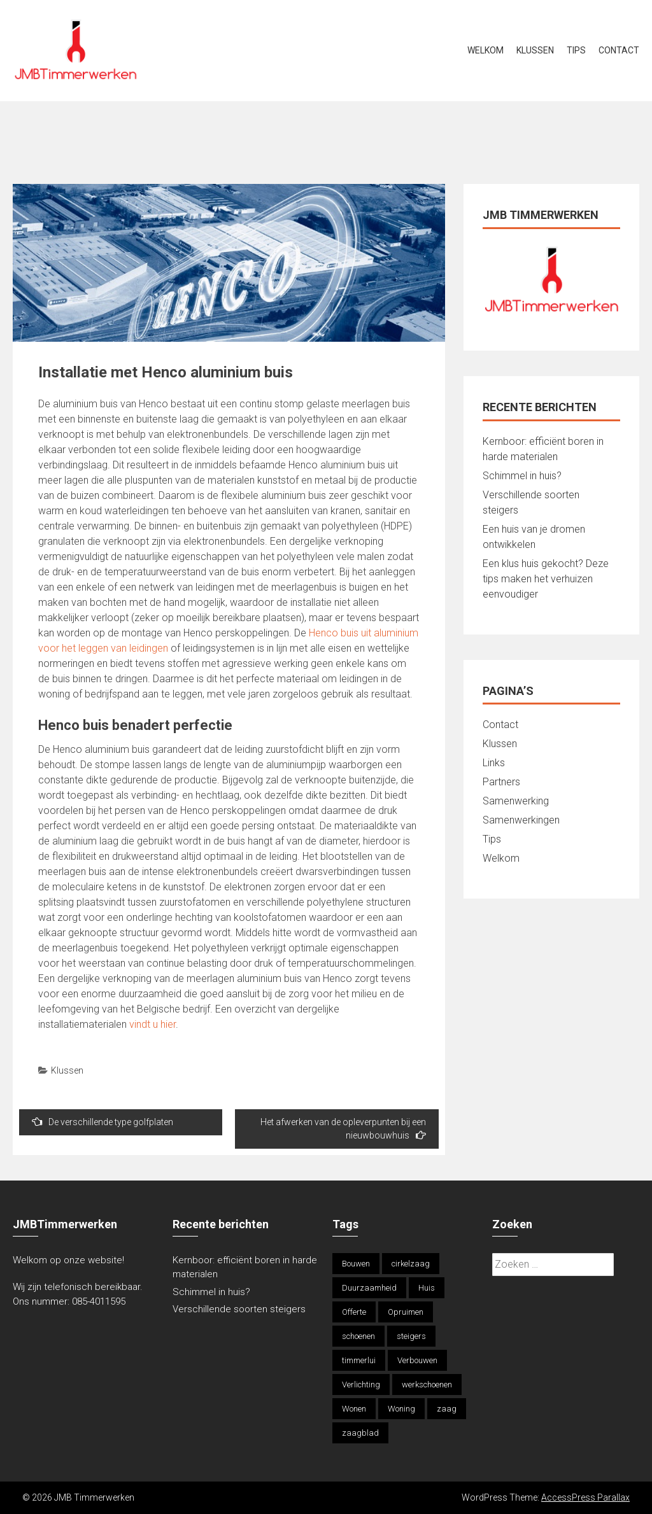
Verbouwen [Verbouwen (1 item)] (417, 1360)
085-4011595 (98, 1301)
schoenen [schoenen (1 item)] (358, 1336)
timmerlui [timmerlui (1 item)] (359, 1360)
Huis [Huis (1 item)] (426, 1288)
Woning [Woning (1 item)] (401, 1408)
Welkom (485, 50)
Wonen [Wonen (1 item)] (354, 1408)
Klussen (535, 50)
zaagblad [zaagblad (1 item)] (360, 1433)
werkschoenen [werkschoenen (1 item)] (427, 1384)
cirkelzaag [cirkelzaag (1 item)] (411, 1263)
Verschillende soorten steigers (240, 1309)
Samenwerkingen (521, 820)
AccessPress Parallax (585, 1497)
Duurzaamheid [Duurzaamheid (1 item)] (369, 1288)
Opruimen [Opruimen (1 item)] (405, 1312)
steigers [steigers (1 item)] (411, 1336)
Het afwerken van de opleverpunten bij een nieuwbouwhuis (343, 1128)
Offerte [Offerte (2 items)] (354, 1312)
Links (494, 763)
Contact (619, 50)
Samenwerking (516, 801)
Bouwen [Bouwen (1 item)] (356, 1263)
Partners (501, 782)
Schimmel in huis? (522, 476)
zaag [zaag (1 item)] (447, 1408)
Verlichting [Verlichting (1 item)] (361, 1384)
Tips (576, 50)
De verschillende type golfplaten (102, 1121)
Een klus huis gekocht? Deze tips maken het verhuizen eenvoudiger (546, 578)
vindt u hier (152, 1024)
